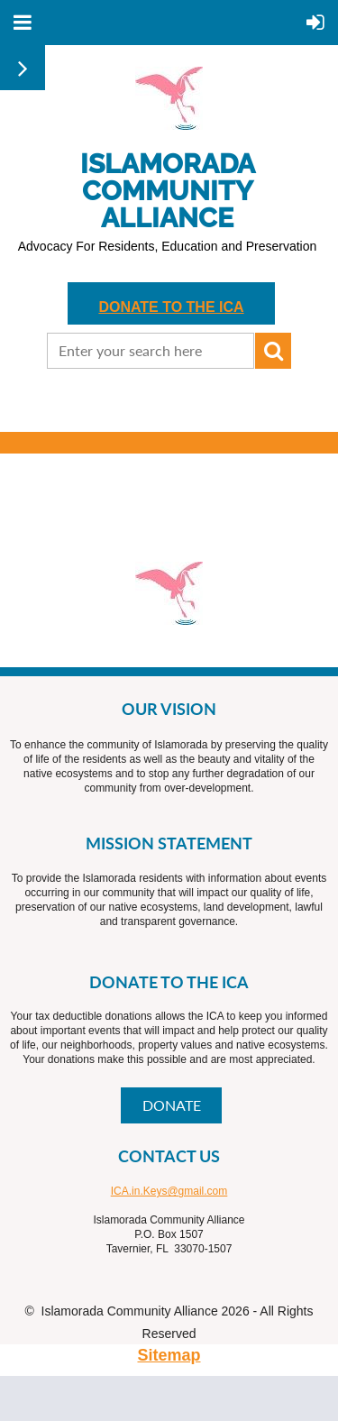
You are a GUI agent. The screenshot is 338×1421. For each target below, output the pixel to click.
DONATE (171, 1105)
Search (273, 351)
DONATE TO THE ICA (170, 307)
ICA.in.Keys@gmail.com (169, 1191)
